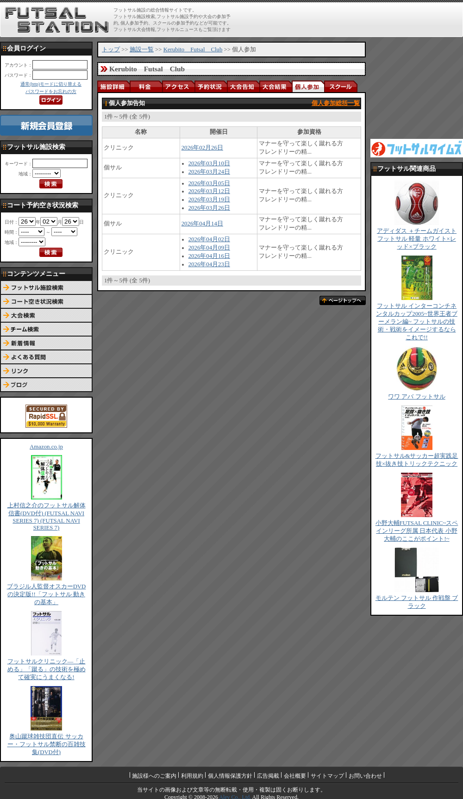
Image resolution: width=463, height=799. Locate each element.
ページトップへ (342, 300)
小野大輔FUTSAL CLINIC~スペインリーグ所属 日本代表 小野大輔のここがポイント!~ (416, 531)
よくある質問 (46, 357)
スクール (340, 86)
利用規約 (192, 776)
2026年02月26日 (202, 147)
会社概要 (295, 776)
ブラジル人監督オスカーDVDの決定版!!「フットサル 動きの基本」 (46, 594)
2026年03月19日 (209, 199)
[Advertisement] (416, 88)
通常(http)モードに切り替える (50, 84)
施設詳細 (113, 86)
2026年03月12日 (209, 191)
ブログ (46, 385)
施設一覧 (142, 49)
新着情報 (46, 343)
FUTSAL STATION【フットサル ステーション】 (57, 20)
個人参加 (308, 86)
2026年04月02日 (209, 239)
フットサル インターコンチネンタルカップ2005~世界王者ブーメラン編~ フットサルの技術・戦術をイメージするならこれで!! (416, 322)
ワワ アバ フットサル (416, 396)
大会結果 (275, 86)
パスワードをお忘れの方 (50, 91)
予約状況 (210, 86)
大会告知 (243, 86)
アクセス (178, 86)
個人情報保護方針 (230, 776)
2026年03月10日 (209, 163)
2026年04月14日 (202, 223)
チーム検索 (46, 330)
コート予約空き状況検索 (46, 302)
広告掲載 (268, 776)
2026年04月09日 (209, 247)
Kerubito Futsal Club (193, 49)
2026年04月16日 (209, 256)
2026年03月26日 (209, 208)
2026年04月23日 (209, 264)
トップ (111, 49)
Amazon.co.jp (46, 446)
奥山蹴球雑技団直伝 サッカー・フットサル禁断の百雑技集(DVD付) (46, 744)
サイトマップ (327, 776)
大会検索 (46, 316)
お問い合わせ (365, 776)
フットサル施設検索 (46, 288)
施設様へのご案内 (154, 776)
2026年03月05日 (209, 183)
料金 (146, 86)
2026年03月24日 (209, 172)
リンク (46, 371)
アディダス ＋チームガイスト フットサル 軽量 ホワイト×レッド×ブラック (417, 239)
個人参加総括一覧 (336, 103)
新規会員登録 (46, 125)
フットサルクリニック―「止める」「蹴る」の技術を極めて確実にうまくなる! (46, 669)
